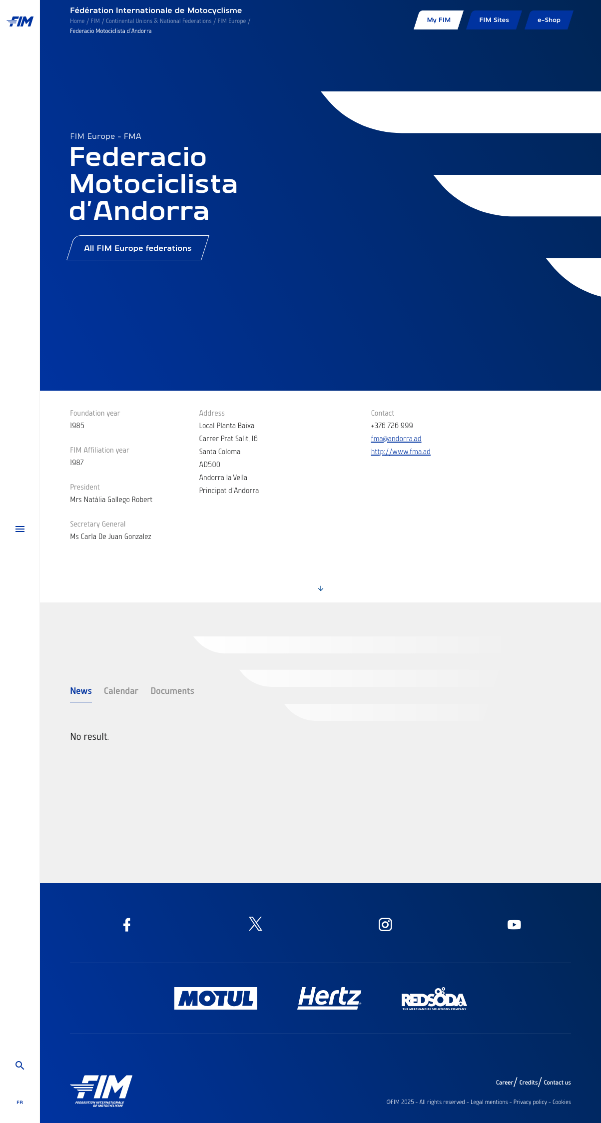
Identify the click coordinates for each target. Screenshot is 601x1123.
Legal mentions (489, 1102)
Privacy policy (530, 1102)
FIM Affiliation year (99, 450)
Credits (528, 1083)
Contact (383, 413)
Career (505, 1083)
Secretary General (98, 524)
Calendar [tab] (121, 690)
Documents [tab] (172, 690)
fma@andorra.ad (396, 438)
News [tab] (81, 690)
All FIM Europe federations (138, 248)
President (85, 487)
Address (212, 413)
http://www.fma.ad (401, 451)
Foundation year (95, 413)
